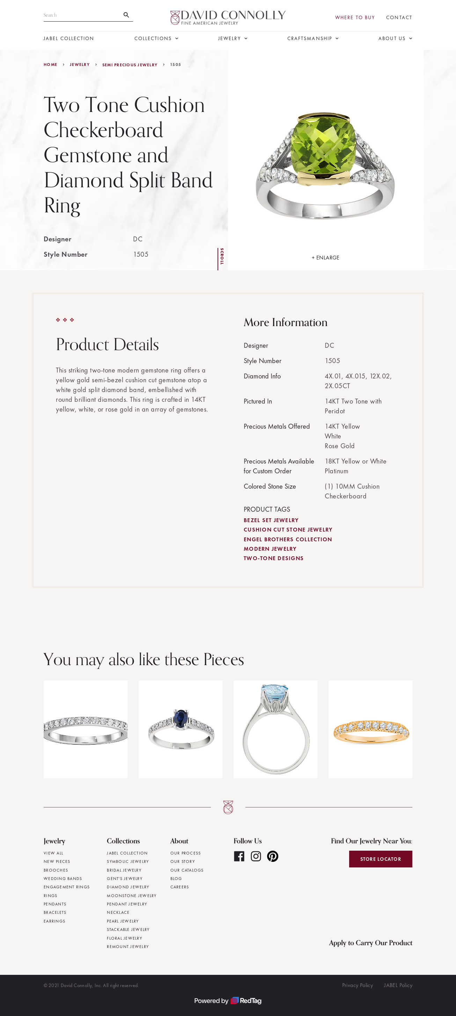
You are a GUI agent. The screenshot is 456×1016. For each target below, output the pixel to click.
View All (53, 853)
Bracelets (55, 912)
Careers (179, 887)
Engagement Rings (67, 887)
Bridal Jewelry (124, 870)
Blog (176, 878)
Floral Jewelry (124, 938)
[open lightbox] (326, 160)
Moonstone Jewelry (131, 895)
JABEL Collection (69, 39)
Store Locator (380, 859)
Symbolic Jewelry (128, 861)
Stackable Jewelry (128, 929)
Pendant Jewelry (127, 904)
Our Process (185, 853)
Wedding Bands (63, 878)
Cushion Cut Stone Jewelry (288, 529)
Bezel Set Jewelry (271, 520)
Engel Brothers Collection (288, 539)
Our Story (182, 861)
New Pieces (57, 861)
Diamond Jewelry (128, 887)
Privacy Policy (357, 985)
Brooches (56, 870)
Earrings (54, 921)
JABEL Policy (398, 985)
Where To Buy (355, 18)
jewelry (80, 64)
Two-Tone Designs (274, 558)
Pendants (55, 904)
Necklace (118, 912)
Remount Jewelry (128, 946)
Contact (399, 18)
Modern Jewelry (270, 548)
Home (50, 64)
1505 (175, 64)
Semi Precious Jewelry (129, 65)
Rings (50, 895)
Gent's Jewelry (124, 878)
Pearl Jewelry (123, 921)
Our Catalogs (187, 870)
